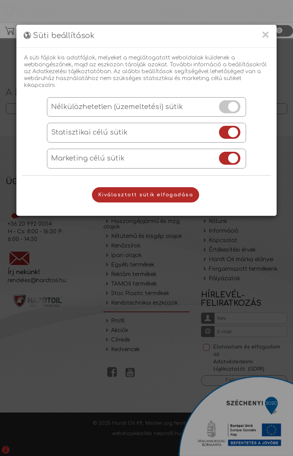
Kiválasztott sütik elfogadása (145, 194)
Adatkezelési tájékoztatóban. (72, 71)
